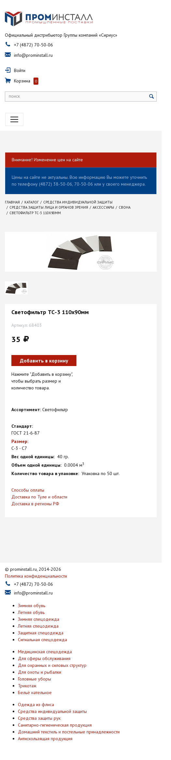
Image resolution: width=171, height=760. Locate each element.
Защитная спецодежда (40, 634)
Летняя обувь (31, 614)
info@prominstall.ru (33, 57)
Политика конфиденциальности (36, 578)
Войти (19, 72)
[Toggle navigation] (14, 121)
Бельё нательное (35, 694)
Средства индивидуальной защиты (52, 713)
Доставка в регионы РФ (35, 505)
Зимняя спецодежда (38, 621)
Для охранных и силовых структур (52, 667)
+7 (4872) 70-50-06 (33, 46)
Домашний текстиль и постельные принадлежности (69, 733)
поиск (14, 98)
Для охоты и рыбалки (39, 674)
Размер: (19, 443)
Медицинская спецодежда (45, 653)
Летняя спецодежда (38, 628)
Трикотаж (27, 687)
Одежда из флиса (36, 706)
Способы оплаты (27, 492)
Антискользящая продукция (45, 740)
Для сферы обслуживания (44, 660)
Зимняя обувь (31, 607)
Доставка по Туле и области (39, 498)
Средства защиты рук (39, 720)
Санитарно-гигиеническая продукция (55, 726)
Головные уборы (34, 680)
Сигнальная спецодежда (42, 641)
